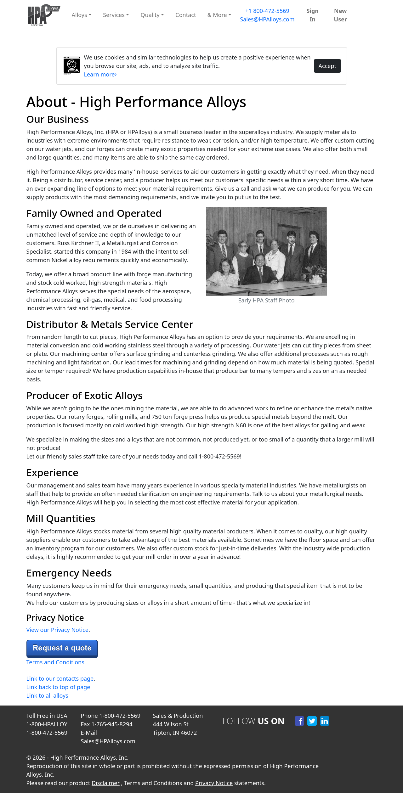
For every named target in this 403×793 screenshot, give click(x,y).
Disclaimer (106, 783)
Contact (185, 15)
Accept (327, 66)
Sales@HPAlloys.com (267, 19)
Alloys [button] (79, 15)
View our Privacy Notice (57, 629)
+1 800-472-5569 (267, 10)
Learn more (100, 74)
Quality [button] (149, 15)
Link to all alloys (47, 695)
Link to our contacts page (60, 678)
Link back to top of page (58, 687)
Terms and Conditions (55, 662)
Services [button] (114, 15)
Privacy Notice (214, 783)
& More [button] (217, 15)
